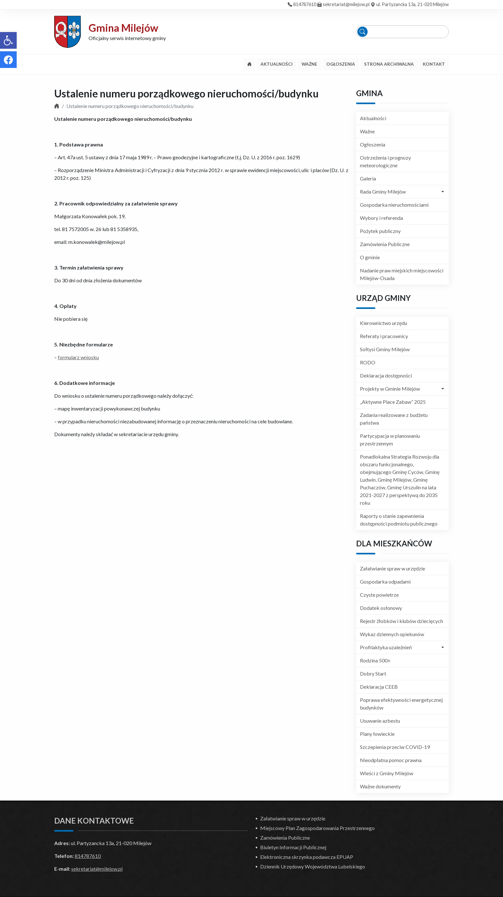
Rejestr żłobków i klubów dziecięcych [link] (401, 621)
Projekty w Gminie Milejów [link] (390, 389)
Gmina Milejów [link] (123, 27)
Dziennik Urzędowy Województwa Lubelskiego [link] (312, 866)
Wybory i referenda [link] (381, 218)
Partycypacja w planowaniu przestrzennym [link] (390, 439)
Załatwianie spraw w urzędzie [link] (392, 568)
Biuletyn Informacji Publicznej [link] (293, 847)
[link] (8, 40)
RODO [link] (367, 362)
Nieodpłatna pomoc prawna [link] (391, 760)
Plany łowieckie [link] (377, 734)
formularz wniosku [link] (78, 357)
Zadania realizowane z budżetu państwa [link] (394, 419)
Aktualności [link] (373, 118)
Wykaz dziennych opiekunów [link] (392, 634)
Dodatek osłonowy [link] (381, 608)
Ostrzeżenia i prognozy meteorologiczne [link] (385, 161)
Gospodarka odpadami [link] (385, 581)
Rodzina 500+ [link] (375, 660)
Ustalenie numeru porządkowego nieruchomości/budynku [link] (186, 93)
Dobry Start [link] (373, 673)
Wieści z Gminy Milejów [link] (386, 773)
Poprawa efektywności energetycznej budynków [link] (401, 703)
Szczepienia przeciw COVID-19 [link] (395, 747)
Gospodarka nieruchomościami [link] (394, 205)
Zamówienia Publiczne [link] (385, 244)
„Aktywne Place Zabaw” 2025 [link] (393, 402)
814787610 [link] (304, 4)
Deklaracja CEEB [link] (379, 687)
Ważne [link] (367, 131)
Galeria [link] (368, 178)
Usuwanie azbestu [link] (380, 721)
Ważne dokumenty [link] (380, 786)
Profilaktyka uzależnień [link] (386, 647)
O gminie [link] (370, 257)
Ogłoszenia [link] (372, 144)
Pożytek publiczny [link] (380, 231)
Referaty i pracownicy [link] (384, 336)
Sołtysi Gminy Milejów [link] (385, 349)
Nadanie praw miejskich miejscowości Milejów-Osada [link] (401, 274)
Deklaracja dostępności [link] (386, 375)
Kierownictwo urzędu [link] (383, 323)
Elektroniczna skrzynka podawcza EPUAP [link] (306, 857)
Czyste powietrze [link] (379, 595)
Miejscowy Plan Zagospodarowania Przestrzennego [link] (317, 828)
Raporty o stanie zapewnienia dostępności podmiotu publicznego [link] (399, 520)
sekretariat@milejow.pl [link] (346, 4)
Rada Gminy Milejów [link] (383, 191)
